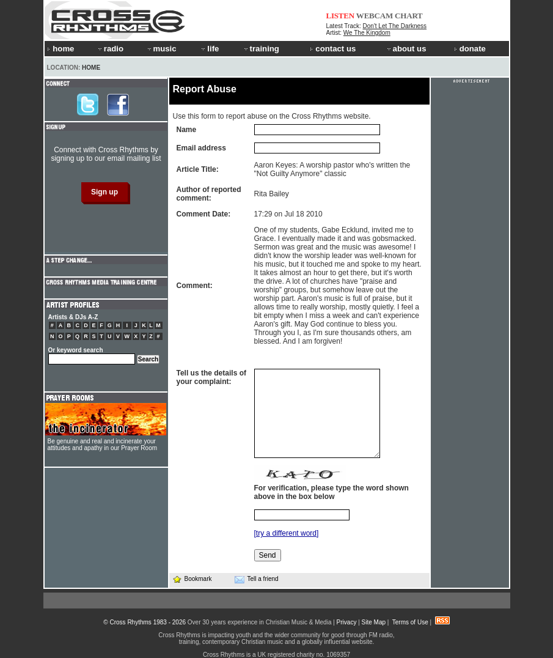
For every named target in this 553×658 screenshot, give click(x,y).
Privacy (347, 622)
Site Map (374, 622)
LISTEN (340, 15)
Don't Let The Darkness (395, 26)
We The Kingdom (366, 32)
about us (406, 48)
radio (110, 48)
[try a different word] (286, 533)
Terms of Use (410, 622)
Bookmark (192, 579)
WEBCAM (374, 15)
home (60, 48)
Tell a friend (257, 579)
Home (91, 67)
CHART (409, 15)
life (209, 48)
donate (470, 48)
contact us (333, 48)
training (261, 48)
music (161, 48)
